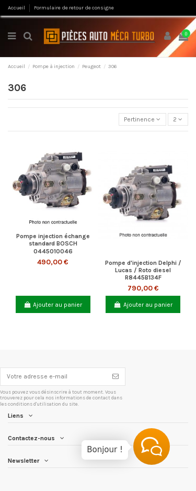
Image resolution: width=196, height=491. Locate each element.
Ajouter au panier (53, 304)
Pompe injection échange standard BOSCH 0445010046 (53, 243)
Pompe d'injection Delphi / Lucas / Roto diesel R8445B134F (143, 270)
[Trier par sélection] (142, 119)
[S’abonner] (115, 376)
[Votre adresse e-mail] (53, 376)
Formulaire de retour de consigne (74, 8)
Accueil (17, 8)
